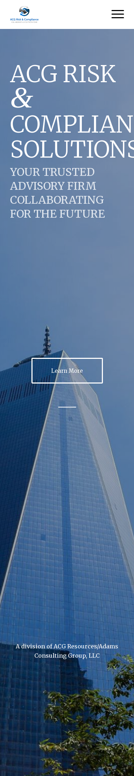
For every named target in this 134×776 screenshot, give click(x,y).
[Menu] (114, 14)
